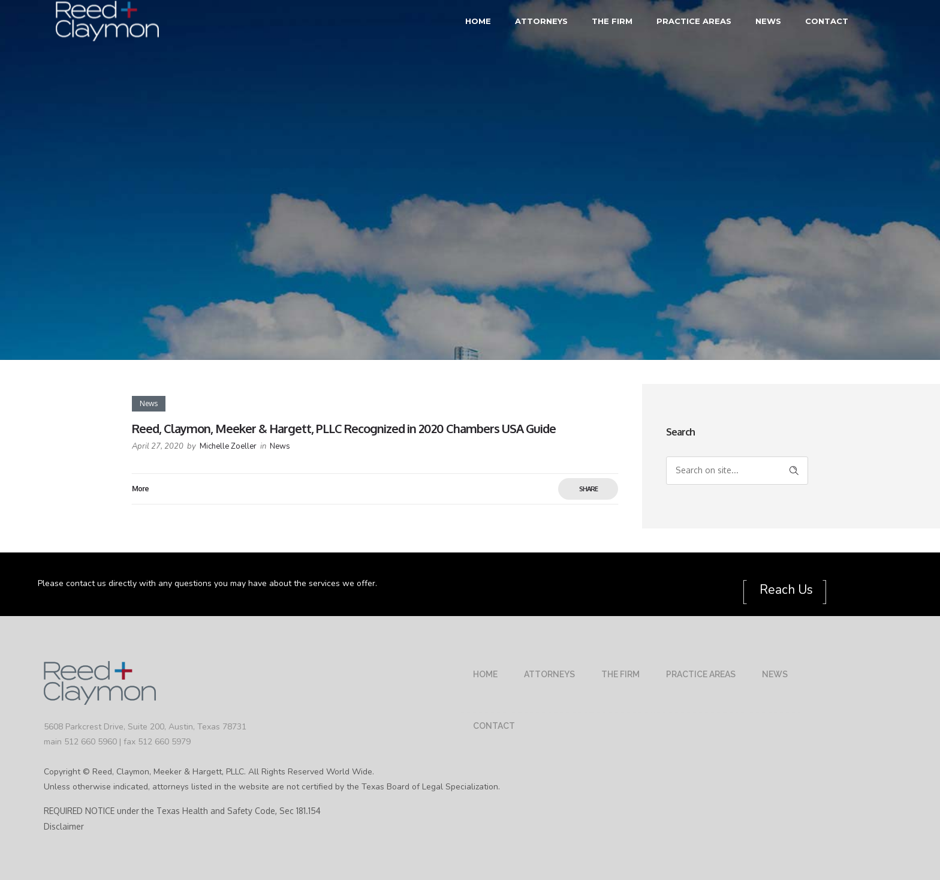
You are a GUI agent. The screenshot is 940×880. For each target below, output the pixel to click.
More (140, 488)
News (768, 21)
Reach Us (785, 589)
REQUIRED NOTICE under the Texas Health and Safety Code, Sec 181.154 (182, 811)
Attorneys (541, 21)
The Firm (612, 21)
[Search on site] (737, 470)
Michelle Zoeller (228, 446)
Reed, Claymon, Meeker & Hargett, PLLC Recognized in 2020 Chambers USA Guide (344, 428)
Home (478, 21)
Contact (826, 21)
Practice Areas (693, 21)
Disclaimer (64, 826)
